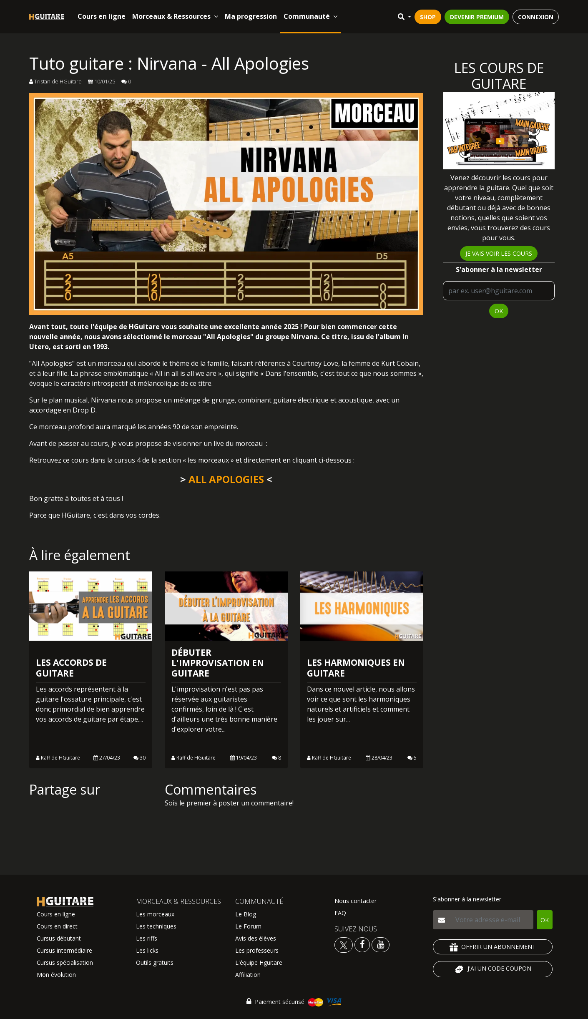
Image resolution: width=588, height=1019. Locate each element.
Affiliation (248, 975)
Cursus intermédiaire (64, 950)
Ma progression (251, 16)
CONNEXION (535, 17)
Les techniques (156, 926)
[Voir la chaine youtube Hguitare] (380, 944)
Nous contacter (355, 901)
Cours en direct (57, 926)
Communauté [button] (310, 16)
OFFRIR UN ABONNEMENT (493, 947)
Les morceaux (155, 914)
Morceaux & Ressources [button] (175, 16)
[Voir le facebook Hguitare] (362, 944)
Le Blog (245, 914)
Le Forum (248, 926)
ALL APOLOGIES (226, 479)
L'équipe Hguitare (258, 962)
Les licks (147, 950)
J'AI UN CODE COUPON (492, 969)
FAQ (340, 913)
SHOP (428, 17)
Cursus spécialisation (65, 962)
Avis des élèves (255, 938)
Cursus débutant (59, 938)
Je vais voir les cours (498, 253)
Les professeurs (257, 950)
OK (499, 311)
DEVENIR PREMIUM (477, 17)
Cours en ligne (102, 16)
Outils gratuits (154, 962)
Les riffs (146, 938)
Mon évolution (56, 975)
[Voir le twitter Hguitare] (344, 944)
